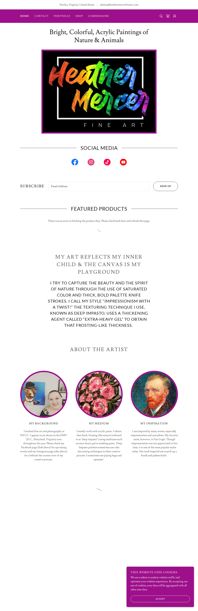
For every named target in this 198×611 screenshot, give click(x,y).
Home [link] (24, 16)
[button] (167, 16)
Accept (148, 599)
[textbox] (99, 186)
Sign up (162, 186)
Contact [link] (42, 16)
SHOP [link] (79, 16)
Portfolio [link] (62, 16)
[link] (75, 162)
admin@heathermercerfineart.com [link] (119, 4)
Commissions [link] (98, 16)
